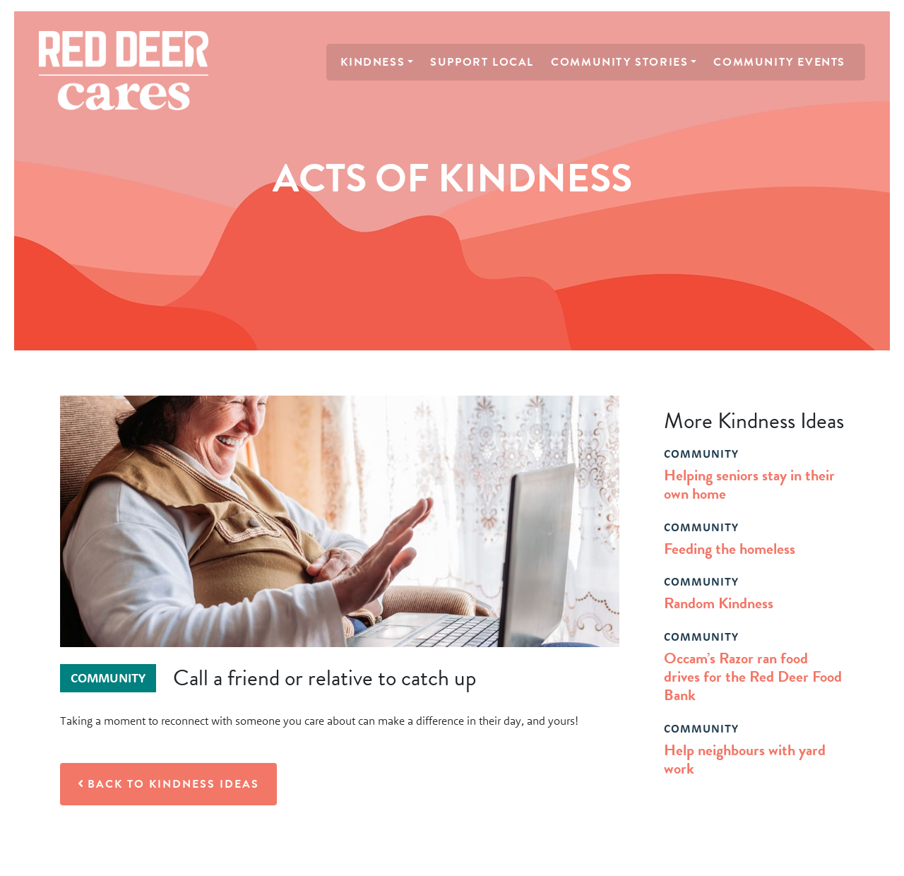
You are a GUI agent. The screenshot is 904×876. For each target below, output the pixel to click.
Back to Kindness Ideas (168, 784)
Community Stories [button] (619, 62)
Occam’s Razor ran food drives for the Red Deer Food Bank (753, 676)
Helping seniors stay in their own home (749, 484)
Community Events (779, 62)
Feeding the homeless (729, 548)
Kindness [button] (372, 62)
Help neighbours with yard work (745, 759)
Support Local (482, 62)
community (701, 453)
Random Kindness (718, 603)
